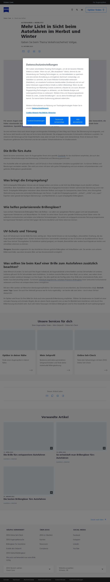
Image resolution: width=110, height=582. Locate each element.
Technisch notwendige (59, 120)
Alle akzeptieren (78, 120)
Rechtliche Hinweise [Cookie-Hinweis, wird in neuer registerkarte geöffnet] (47, 112)
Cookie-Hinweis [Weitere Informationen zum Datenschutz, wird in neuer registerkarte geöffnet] (32, 112)
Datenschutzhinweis (40, 108)
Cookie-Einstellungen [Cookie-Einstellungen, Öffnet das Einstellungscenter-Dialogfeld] (36, 120)
